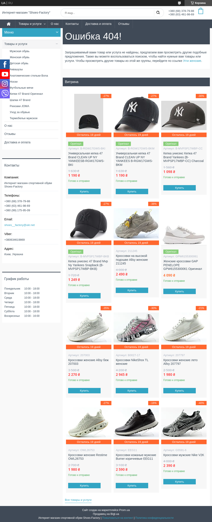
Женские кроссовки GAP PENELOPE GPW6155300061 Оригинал (182, 265)
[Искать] (158, 13)
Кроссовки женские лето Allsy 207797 (180, 362)
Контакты (72, 24)
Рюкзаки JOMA (19, 106)
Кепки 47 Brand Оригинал (26, 93)
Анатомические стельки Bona (29, 75)
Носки (14, 81)
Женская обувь (19, 57)
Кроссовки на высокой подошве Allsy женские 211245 (132, 259)
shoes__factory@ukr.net (19, 225)
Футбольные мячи (21, 87)
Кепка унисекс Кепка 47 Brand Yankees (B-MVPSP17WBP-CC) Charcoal (183, 157)
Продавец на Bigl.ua (106, 514)
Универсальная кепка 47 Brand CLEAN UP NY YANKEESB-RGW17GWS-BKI (86, 159)
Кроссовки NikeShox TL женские (132, 362)
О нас (55, 24)
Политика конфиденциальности (154, 517)
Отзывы (123, 24)
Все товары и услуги (78, 499)
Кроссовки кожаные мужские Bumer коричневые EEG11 (136, 457)
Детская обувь (19, 63)
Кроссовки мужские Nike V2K (183, 455)
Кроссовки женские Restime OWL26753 (87, 457)
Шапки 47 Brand (20, 100)
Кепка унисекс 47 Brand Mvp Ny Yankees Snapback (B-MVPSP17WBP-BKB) (88, 265)
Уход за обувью (20, 112)
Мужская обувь (19, 51)
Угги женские (192, 60)
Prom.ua (124, 510)
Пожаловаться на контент (117, 517)
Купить (84, 191)
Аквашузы (16, 69)
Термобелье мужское (23, 118)
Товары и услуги (30, 24)
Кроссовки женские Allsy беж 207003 (88, 362)
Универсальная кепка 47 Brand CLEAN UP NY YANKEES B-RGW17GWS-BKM (134, 159)
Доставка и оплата (98, 24)
